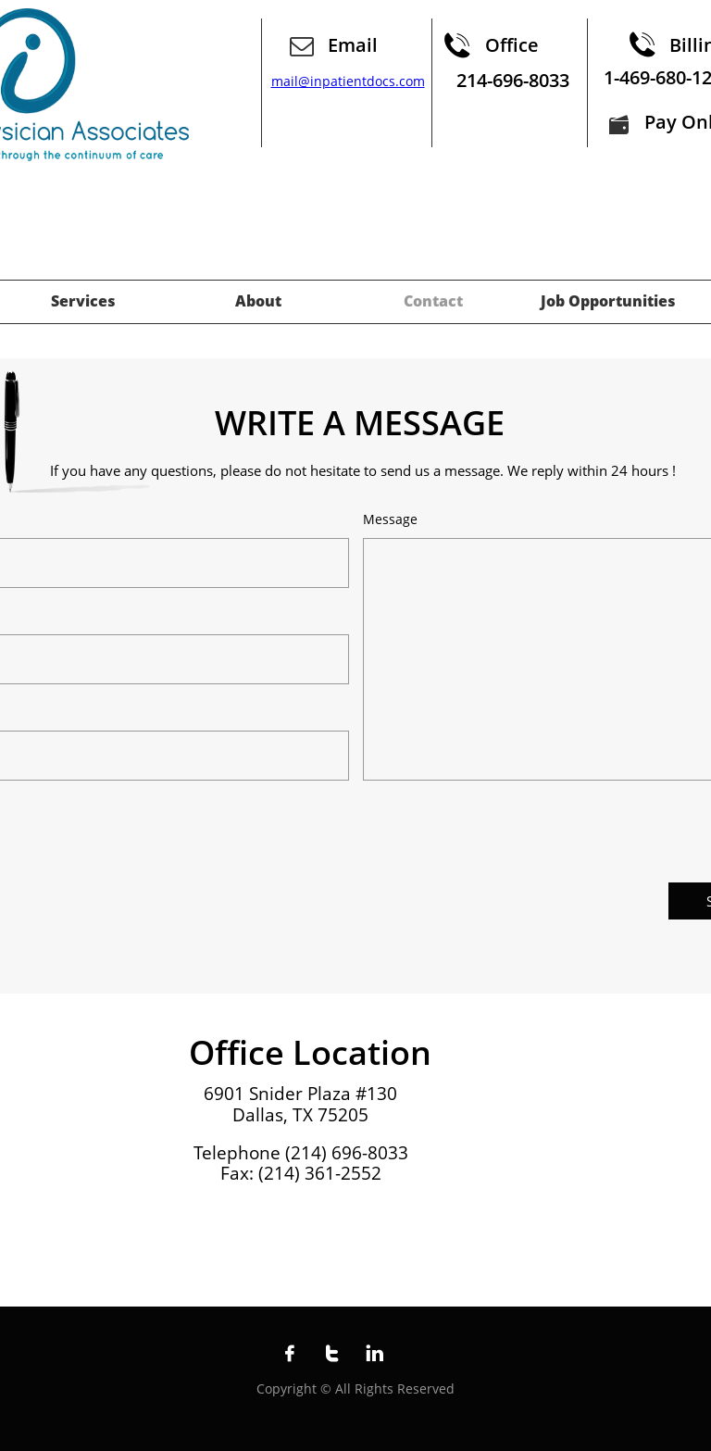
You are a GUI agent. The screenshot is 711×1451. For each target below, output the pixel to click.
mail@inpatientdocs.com (348, 81)
